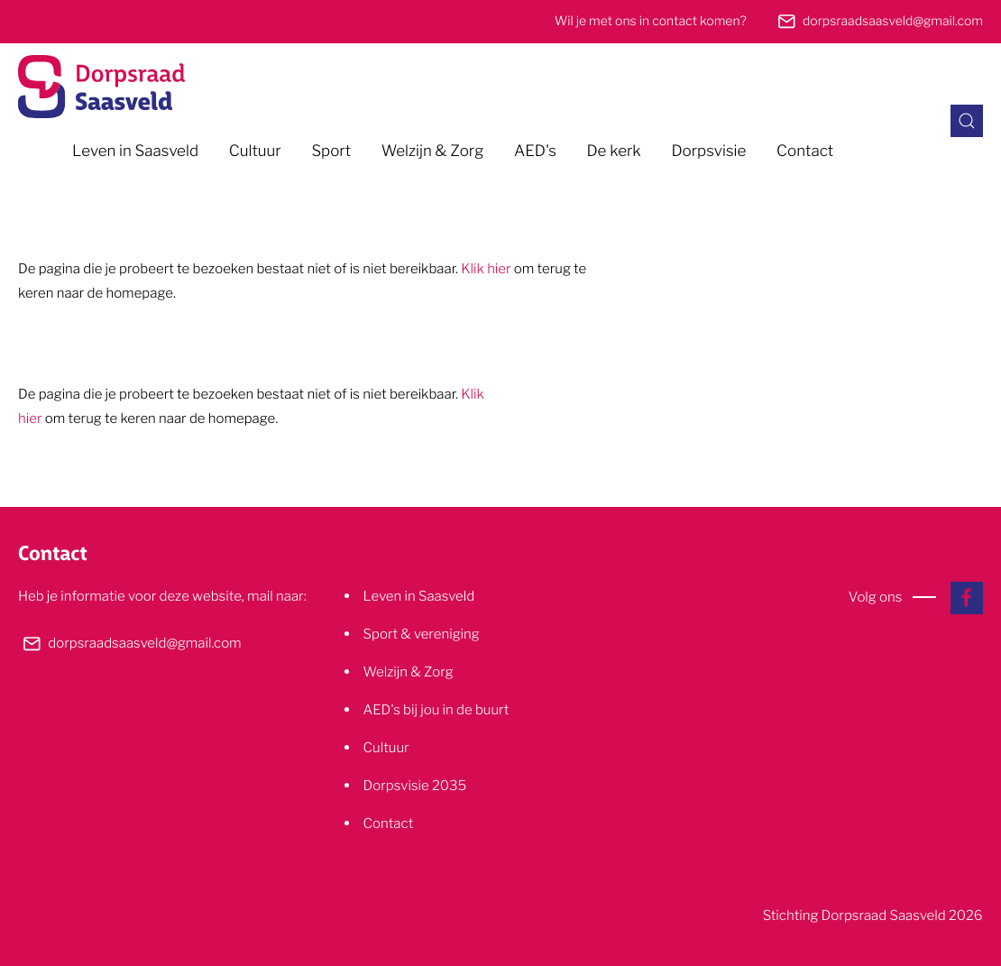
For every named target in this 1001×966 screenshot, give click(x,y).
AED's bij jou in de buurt (436, 709)
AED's (535, 152)
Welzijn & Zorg (432, 152)
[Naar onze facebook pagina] (966, 598)
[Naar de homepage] (101, 86)
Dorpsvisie (708, 152)
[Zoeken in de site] (966, 121)
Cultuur (255, 152)
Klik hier (485, 268)
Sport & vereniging (421, 633)
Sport (331, 152)
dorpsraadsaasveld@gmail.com (893, 21)
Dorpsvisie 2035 (415, 785)
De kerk (613, 152)
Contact (804, 152)
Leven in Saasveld (135, 152)
